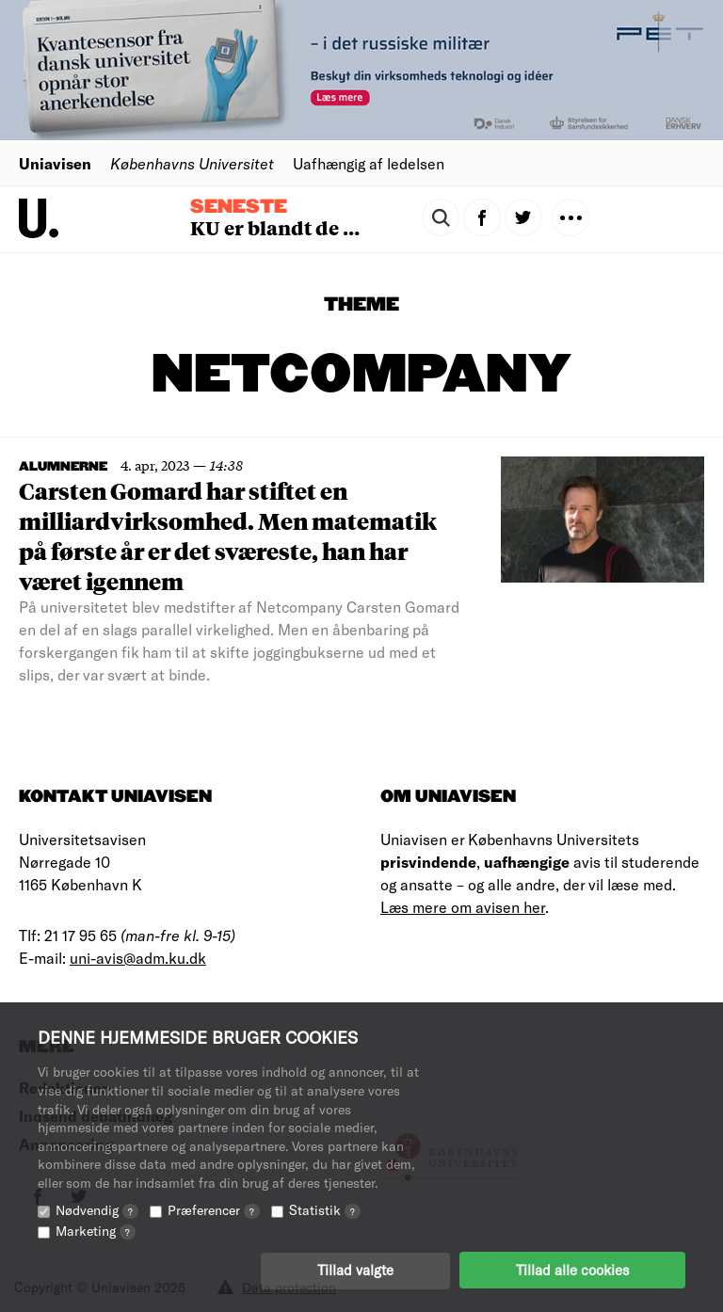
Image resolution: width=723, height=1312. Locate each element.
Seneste (238, 207)
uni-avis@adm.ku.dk (138, 958)
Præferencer (214, 1209)
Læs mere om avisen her (462, 907)
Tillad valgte (355, 1269)
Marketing (96, 1230)
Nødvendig (97, 1209)
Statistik (325, 1209)
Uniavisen (55, 163)
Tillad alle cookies (572, 1269)
